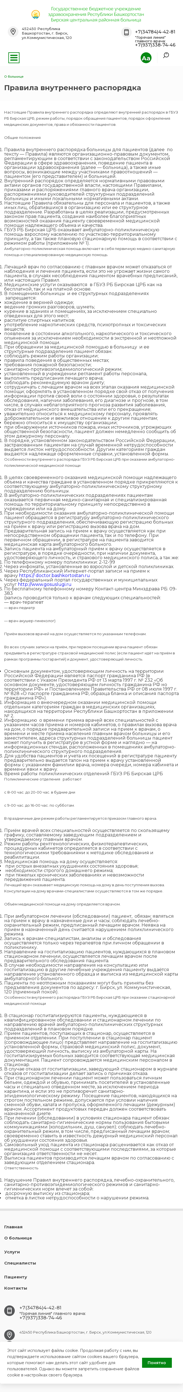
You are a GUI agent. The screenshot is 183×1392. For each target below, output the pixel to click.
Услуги (12, 1251)
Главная (13, 1226)
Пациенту (15, 1277)
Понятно (157, 1362)
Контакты (15, 1288)
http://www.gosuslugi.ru (45, 584)
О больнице (18, 1238)
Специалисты (20, 1263)
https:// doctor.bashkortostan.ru (54, 575)
